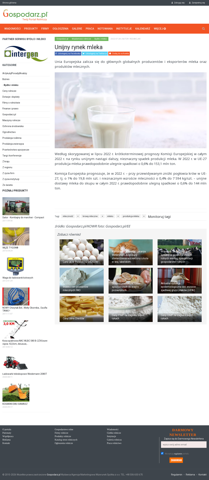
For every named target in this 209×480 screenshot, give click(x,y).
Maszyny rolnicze (11, 120)
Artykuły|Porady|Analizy (14, 73)
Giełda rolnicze (114, 433)
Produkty (31, 28)
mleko (110, 216)
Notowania (105, 28)
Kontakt (6, 443)
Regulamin (176, 474)
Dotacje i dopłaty (11, 97)
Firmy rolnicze (61, 433)
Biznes (5, 79)
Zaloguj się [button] (178, 2)
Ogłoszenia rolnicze (64, 443)
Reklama (6, 440)
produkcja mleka (131, 216)
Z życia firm (8, 173)
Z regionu (7, 167)
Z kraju (5, 161)
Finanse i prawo (10, 108)
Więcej (160, 28)
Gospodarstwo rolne (64, 429)
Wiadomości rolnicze (81, 39)
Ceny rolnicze (9, 91)
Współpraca (7, 436)
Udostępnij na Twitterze (95, 54)
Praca (90, 28)
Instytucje (124, 28)
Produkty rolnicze (63, 436)
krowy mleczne (90, 216)
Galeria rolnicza (114, 440)
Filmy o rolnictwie (11, 102)
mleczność (68, 216)
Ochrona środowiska (13, 126)
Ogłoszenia (60, 28)
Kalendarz (142, 28)
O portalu (6, 429)
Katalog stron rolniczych (66, 440)
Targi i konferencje (12, 155)
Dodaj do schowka (119, 54)
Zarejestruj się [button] (197, 2)
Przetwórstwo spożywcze (15, 149)
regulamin (178, 454)
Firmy (45, 28)
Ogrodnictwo (9, 132)
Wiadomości (12, 28)
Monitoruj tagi (159, 216)
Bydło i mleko (11, 85)
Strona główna (9, 2)
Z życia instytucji (10, 179)
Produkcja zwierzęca (13, 144)
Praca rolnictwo (114, 443)
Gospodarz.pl (9, 114)
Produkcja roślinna (11, 138)
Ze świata (7, 185)
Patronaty (6, 433)
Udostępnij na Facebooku (68, 54)
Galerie (77, 28)
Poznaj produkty (15, 190)
